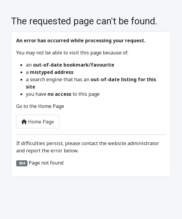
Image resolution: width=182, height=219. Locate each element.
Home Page (37, 121)
